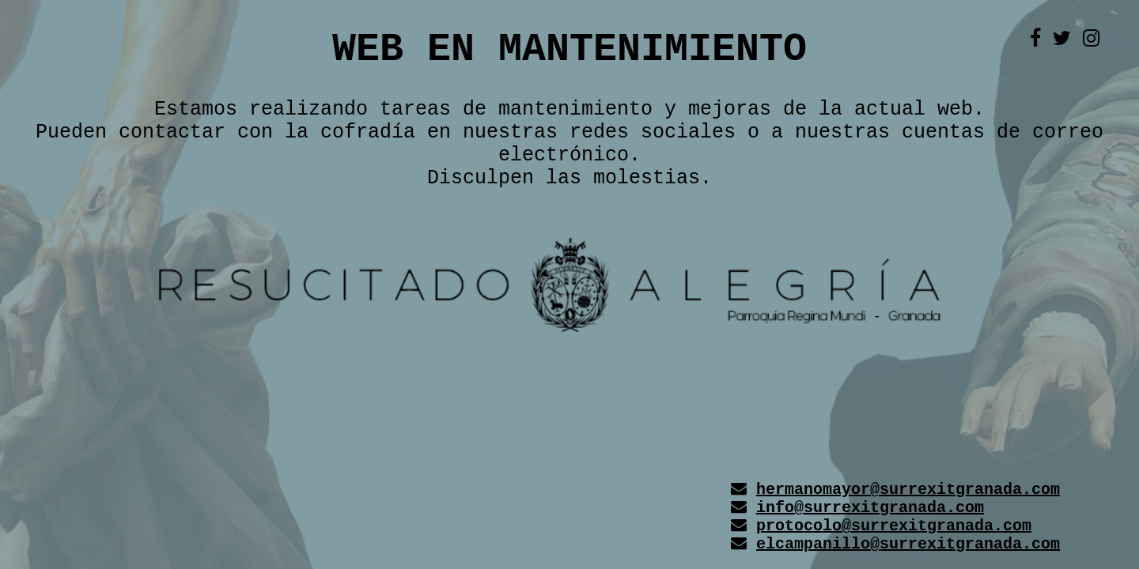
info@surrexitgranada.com (870, 508)
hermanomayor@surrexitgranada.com (908, 489)
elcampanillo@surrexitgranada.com (908, 544)
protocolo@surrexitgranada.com (893, 526)
